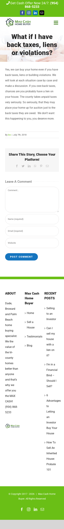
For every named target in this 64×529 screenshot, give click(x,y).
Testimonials (32, 336)
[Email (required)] (32, 231)
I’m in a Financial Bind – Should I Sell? (51, 375)
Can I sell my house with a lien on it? (50, 342)
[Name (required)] (32, 219)
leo (9, 134)
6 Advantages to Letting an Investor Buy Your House (51, 414)
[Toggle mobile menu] (56, 22)
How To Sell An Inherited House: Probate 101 (51, 456)
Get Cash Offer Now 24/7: (32, 5)
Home (30, 313)
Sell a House (30, 324)
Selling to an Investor (51, 314)
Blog (29, 345)
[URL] (32, 243)
